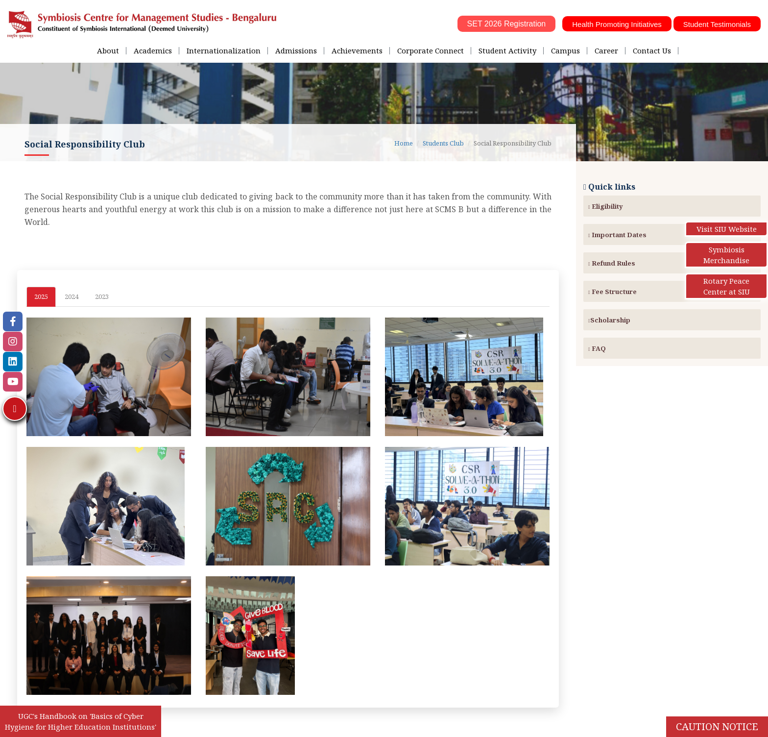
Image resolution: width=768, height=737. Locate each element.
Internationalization (224, 50)
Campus (565, 50)
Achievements (357, 50)
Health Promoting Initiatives (617, 24)
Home (403, 143)
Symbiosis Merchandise (726, 255)
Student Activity (507, 50)
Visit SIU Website (726, 229)
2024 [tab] (71, 296)
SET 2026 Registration (506, 24)
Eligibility (605, 206)
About (108, 50)
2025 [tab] (41, 296)
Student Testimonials (717, 24)
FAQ (597, 348)
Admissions (296, 50)
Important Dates (617, 234)
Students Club (443, 143)
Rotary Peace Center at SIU (726, 286)
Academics (153, 50)
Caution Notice (717, 726)
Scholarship (609, 320)
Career (606, 50)
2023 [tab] (102, 296)
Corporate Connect (430, 50)
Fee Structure (612, 291)
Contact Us (652, 50)
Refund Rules (611, 263)
